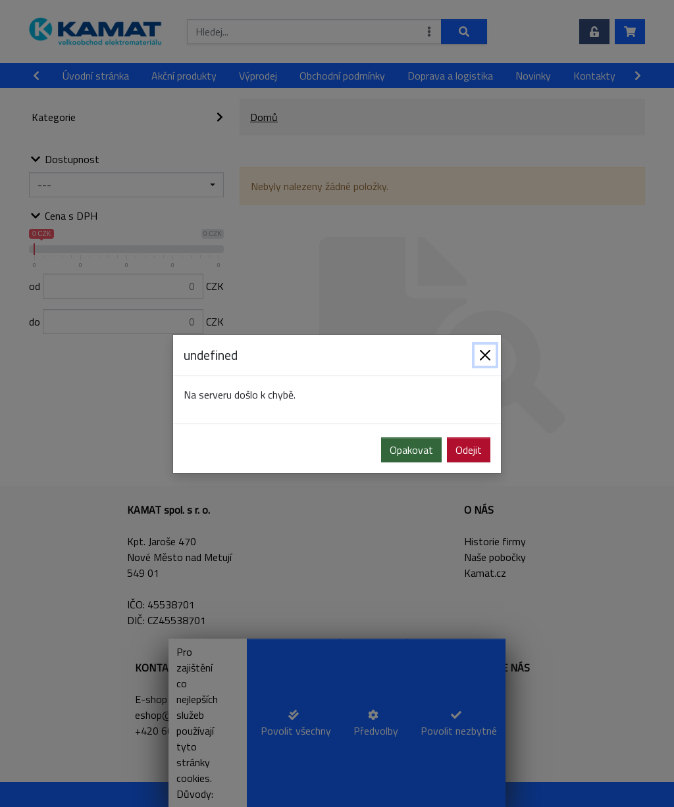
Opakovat (411, 450)
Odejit (468, 450)
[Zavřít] (485, 355)
